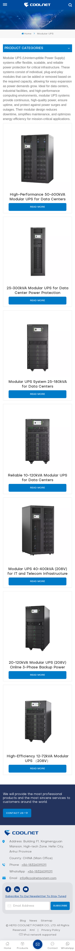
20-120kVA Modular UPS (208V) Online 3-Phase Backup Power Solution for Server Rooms (37, 665)
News (33, 921)
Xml (32, 930)
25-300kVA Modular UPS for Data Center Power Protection (37, 291)
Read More (37, 207)
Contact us (14, 813)
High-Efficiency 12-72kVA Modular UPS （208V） (38, 759)
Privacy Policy (50, 930)
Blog (23, 921)
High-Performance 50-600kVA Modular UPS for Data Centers (37, 197)
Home (26, 33)
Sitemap (46, 921)
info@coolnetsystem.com (38, 878)
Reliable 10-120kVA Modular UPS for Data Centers (37, 478)
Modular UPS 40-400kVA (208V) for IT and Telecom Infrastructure (37, 572)
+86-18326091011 (33, 865)
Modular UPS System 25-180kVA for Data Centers (37, 384)
